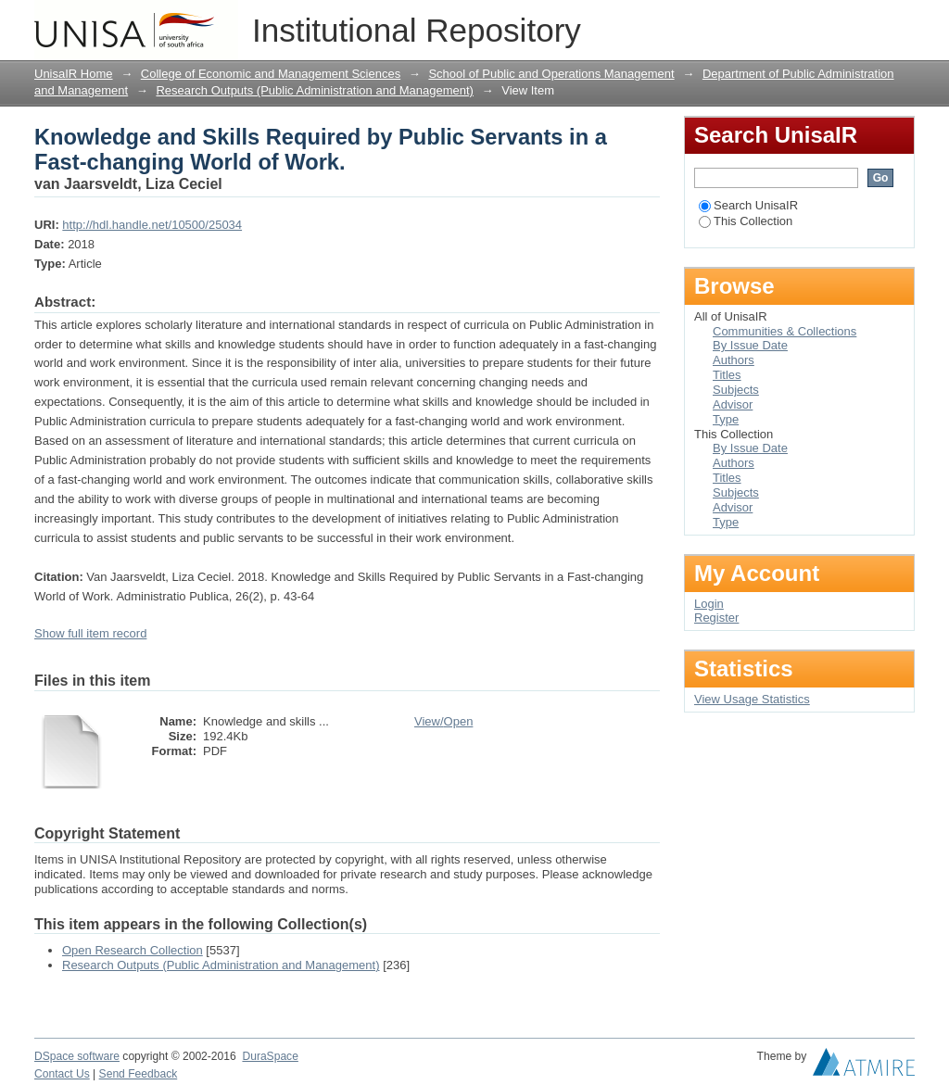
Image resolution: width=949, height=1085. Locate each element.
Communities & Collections (784, 331)
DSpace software (77, 1056)
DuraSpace (269, 1056)
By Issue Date (750, 345)
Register (716, 618)
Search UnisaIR (748, 205)
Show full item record (90, 633)
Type (726, 419)
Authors (733, 360)
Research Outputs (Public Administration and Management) (315, 90)
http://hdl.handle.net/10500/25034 (152, 225)
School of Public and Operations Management (551, 74)
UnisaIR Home (73, 74)
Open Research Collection (132, 950)
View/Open (443, 721)
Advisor (733, 404)
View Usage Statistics (752, 699)
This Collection (745, 221)
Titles (727, 375)
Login (900, 23)
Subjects (736, 390)
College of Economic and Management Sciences (270, 74)
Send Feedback (138, 1073)
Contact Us (62, 1073)
